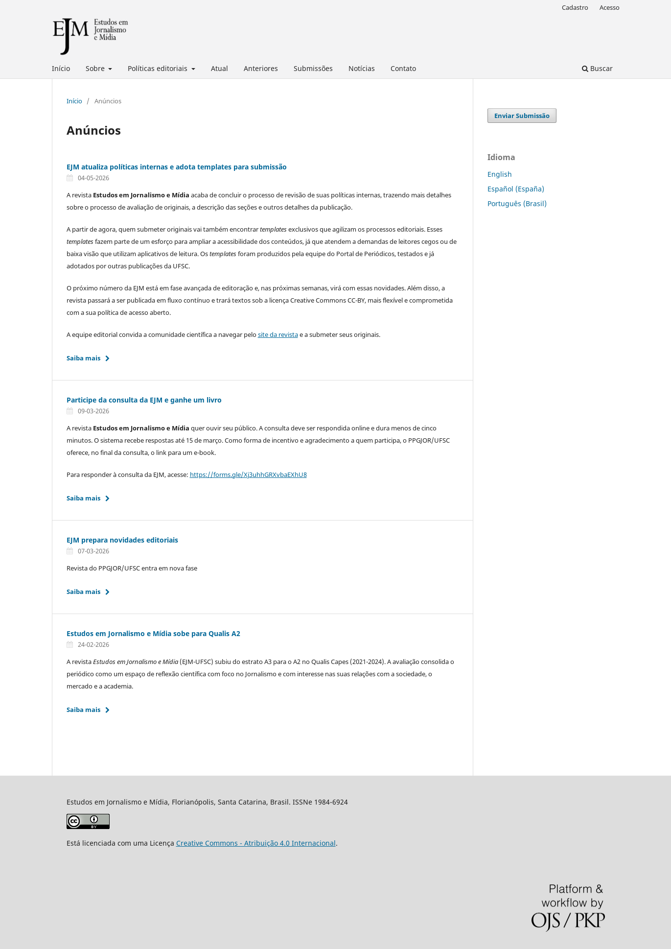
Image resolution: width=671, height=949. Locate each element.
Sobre (96, 68)
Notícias (361, 68)
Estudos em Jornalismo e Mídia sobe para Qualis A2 (153, 633)
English (499, 174)
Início (61, 68)
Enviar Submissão (522, 115)
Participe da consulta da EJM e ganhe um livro (144, 399)
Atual (219, 68)
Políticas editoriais (158, 68)
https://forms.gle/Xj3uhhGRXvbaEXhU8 (248, 474)
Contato (403, 68)
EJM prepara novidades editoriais (122, 540)
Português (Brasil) (517, 203)
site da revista (278, 334)
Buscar (597, 68)
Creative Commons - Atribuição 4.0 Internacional (256, 843)
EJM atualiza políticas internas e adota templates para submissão (177, 166)
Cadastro (575, 7)
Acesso (610, 7)
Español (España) (515, 188)
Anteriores (261, 68)
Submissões (313, 68)
